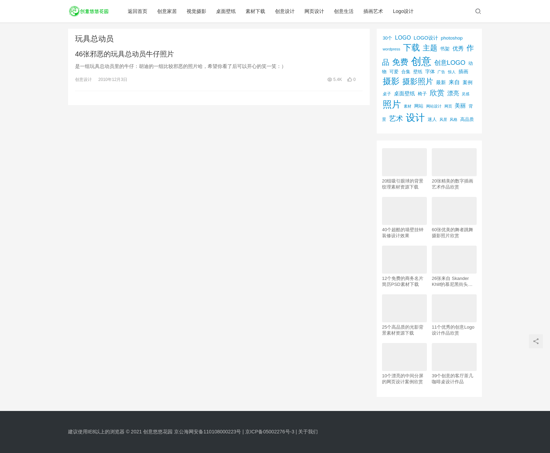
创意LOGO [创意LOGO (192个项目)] (449, 62)
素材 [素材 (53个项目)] (407, 106)
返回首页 (138, 11)
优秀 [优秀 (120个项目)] (458, 49)
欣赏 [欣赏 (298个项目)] (437, 93)
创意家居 (167, 11)
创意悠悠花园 (158, 431)
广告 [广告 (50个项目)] (441, 72)
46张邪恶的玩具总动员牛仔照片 (124, 54)
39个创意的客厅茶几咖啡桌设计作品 (452, 378)
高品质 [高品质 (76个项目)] (467, 119)
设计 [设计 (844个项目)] (415, 117)
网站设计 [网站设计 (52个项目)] (434, 106)
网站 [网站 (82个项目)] (418, 106)
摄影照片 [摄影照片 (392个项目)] (417, 81)
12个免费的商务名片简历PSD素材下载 (402, 281)
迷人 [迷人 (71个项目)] (432, 119)
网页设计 (314, 11)
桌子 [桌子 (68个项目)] (387, 93)
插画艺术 (373, 11)
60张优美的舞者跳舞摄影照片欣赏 (452, 232)
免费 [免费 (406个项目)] (400, 62)
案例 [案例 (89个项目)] (467, 82)
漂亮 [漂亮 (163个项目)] (453, 93)
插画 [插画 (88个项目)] (463, 71)
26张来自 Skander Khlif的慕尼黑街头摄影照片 (452, 281)
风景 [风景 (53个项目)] (443, 119)
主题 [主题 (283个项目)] (430, 48)
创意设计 (285, 11)
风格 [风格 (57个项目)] (453, 119)
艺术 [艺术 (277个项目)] (396, 118)
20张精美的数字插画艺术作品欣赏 (452, 184)
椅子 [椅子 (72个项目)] (422, 93)
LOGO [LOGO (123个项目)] (403, 38)
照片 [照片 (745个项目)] (392, 104)
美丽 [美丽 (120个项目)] (460, 106)
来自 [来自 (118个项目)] (454, 82)
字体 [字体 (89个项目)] (430, 71)
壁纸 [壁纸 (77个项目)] (417, 71)
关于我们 (308, 431)
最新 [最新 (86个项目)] (441, 82)
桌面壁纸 (226, 11)
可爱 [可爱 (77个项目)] (393, 71)
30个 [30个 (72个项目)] (387, 38)
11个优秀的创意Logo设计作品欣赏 (453, 330)
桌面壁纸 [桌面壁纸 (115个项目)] (404, 93)
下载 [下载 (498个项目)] (411, 47)
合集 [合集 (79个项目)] (405, 71)
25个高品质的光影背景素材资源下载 (402, 330)
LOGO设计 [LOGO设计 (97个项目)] (426, 38)
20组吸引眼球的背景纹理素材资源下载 (402, 184)
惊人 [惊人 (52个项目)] (452, 72)
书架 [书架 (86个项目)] (445, 49)
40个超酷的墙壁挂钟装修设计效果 (402, 232)
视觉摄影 (197, 11)
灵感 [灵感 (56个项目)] (465, 94)
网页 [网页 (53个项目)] (448, 106)
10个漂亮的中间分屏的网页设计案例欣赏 (402, 378)
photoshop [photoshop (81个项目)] (452, 38)
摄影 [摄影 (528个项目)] (391, 81)
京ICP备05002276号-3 (269, 431)
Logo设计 (403, 11)
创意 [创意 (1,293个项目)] (421, 61)
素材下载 (256, 11)
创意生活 (344, 11)
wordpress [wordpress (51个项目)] (391, 49)
